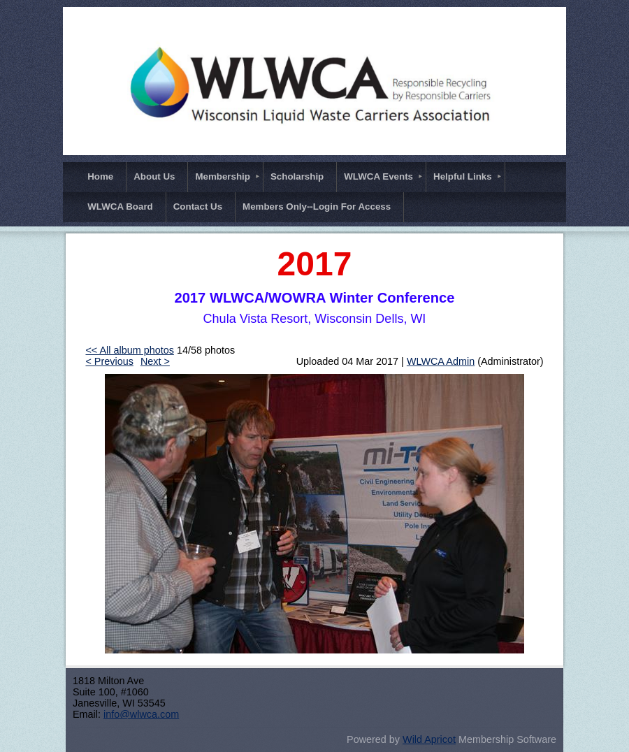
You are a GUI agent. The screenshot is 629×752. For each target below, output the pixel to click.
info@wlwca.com (141, 714)
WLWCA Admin (441, 361)
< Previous (109, 361)
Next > (155, 361)
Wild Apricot (429, 739)
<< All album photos (129, 350)
